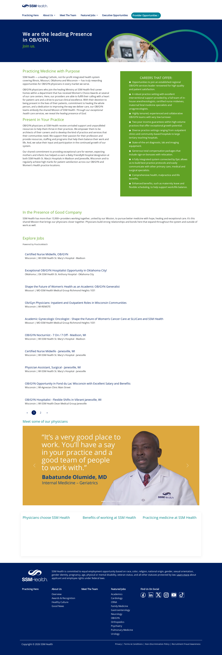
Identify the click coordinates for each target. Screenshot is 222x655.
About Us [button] (48, 15)
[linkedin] (150, 596)
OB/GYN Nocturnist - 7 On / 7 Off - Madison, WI (55, 335)
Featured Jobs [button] (88, 15)
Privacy (118, 644)
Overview (56, 594)
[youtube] (173, 596)
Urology (115, 633)
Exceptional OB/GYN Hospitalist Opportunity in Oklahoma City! (66, 270)
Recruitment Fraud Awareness (186, 644)
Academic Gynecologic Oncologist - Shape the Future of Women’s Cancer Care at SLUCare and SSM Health (94, 319)
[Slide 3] (113, 501)
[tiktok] (181, 596)
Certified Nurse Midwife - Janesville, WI (50, 351)
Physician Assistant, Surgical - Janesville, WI (53, 367)
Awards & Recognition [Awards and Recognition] (63, 598)
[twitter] (158, 596)
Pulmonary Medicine (122, 629)
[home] (35, 5)
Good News (58, 606)
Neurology (116, 614)
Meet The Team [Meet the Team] (68, 15)
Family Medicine (119, 606)
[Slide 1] (103, 501)
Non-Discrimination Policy (157, 644)
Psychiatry (116, 626)
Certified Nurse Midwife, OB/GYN (46, 254)
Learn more (183, 574)
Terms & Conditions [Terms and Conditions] (133, 644)
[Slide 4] (119, 501)
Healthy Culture (60, 602)
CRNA (114, 602)
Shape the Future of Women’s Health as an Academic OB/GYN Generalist (72, 286)
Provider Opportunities (145, 15)
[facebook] (143, 596)
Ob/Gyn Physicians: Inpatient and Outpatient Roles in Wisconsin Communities (76, 303)
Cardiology (116, 598)
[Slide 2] (108, 501)
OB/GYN (115, 618)
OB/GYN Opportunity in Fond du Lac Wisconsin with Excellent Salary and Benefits (78, 383)
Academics (116, 594)
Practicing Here (30, 15)
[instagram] (166, 596)
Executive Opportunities (115, 15)
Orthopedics (117, 622)
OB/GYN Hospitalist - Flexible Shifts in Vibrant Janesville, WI (63, 400)
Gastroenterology (120, 610)
